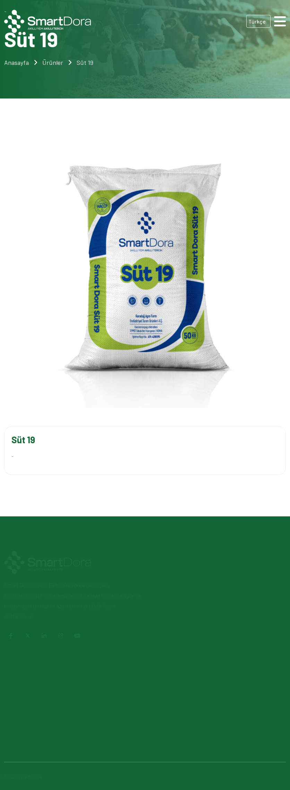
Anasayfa (16, 62)
